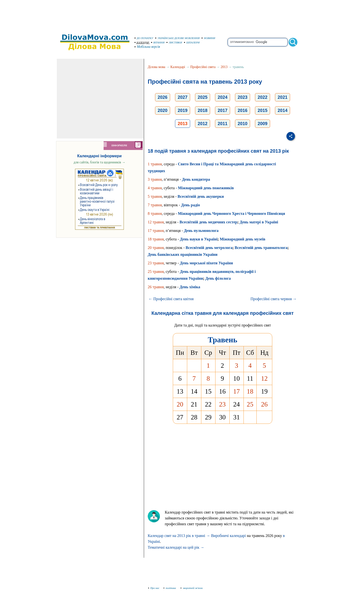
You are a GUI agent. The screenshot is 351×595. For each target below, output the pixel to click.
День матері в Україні (259, 222)
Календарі (177, 67)
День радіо (190, 205)
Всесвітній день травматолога (261, 248)
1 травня (155, 164)
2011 (222, 123)
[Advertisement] (175, 14)
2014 (282, 110)
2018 (202, 110)
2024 (222, 97)
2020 (162, 110)
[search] (258, 42)
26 (264, 404)
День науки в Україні (198, 239)
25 (250, 404)
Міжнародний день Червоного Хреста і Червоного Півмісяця (231, 213)
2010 (242, 123)
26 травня (156, 287)
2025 (202, 97)
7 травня (155, 205)
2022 (262, 97)
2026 (162, 97)
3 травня (155, 179)
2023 (242, 97)
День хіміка (189, 287)
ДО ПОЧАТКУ (144, 38)
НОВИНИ (208, 38)
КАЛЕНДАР (142, 42)
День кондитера (196, 179)
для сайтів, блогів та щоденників (99, 162)
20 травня (156, 248)
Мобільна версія (147, 47)
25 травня (156, 271)
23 (222, 404)
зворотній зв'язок (191, 587)
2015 (262, 110)
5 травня (155, 196)
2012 (202, 123)
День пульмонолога (201, 230)
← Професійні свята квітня (171, 299)
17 (236, 391)
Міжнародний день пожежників (206, 188)
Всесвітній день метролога (208, 248)
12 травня (156, 222)
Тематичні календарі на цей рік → (176, 547)
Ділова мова (156, 67)
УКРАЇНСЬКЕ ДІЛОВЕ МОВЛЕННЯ (177, 38)
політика (170, 587)
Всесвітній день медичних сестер (208, 222)
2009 (262, 123)
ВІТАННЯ (158, 42)
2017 (222, 110)
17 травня (156, 230)
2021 (282, 97)
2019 (182, 110)
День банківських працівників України (182, 254)
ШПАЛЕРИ (192, 42)
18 (250, 391)
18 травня (156, 239)
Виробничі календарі (228, 536)
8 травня (155, 213)
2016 (242, 110)
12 (264, 378)
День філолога (218, 278)
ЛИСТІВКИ (174, 42)
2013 (224, 67)
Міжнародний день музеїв (242, 239)
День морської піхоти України (206, 263)
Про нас (154, 587)
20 (180, 404)
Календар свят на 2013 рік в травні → (179, 536)
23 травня (156, 263)
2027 (182, 97)
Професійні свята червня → (274, 299)
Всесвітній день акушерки (200, 196)
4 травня (155, 188)
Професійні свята (203, 67)
